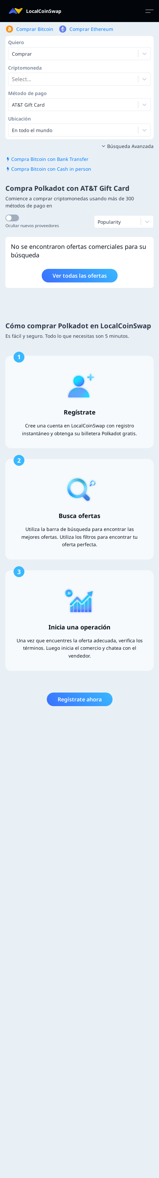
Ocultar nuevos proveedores (32, 225)
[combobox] (12, 79)
